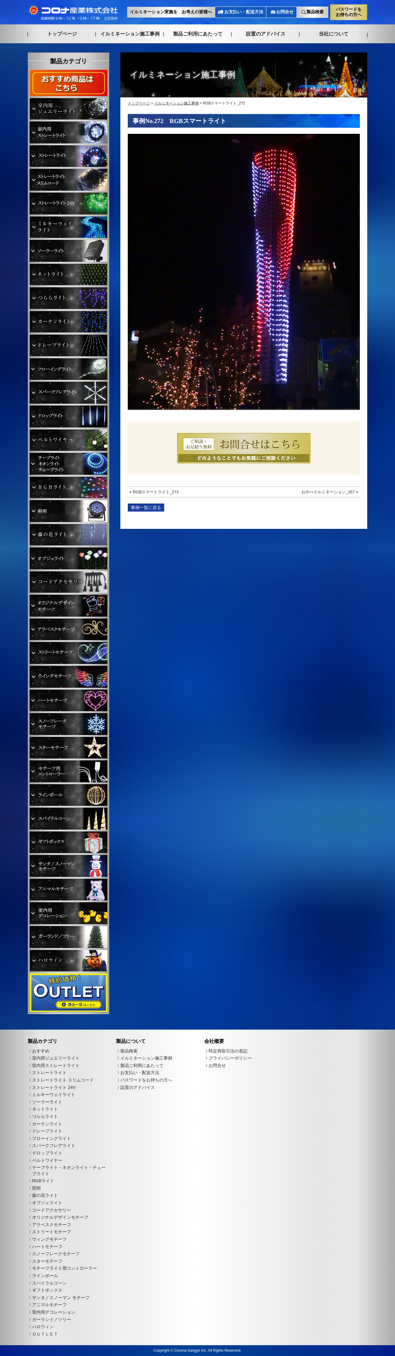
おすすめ (40, 1050)
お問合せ (284, 12)
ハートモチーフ (47, 1246)
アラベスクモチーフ (51, 1224)
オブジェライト (47, 1202)
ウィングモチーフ (49, 1239)
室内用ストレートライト (56, 1065)
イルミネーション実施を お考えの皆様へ (171, 12)
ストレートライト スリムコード (63, 1080)
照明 (36, 1188)
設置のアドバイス (265, 33)
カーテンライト (47, 1123)
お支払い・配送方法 (243, 12)
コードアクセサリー (51, 1210)
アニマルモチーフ (49, 1304)
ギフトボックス (47, 1290)
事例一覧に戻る (146, 507)
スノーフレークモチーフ (56, 1253)
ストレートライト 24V (54, 1087)
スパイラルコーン (49, 1283)
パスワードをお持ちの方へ (349, 12)
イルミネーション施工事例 (130, 33)
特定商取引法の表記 (228, 1050)
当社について (333, 33)
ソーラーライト (47, 1101)
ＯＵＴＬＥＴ (45, 1334)
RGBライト (43, 1180)
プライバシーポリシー (230, 1058)
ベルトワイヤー (47, 1160)
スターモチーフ (47, 1261)
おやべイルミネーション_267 (328, 492)
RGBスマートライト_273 (156, 492)
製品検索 (315, 12)
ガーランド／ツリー (51, 1319)
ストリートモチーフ (51, 1231)
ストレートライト (49, 1072)
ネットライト (45, 1109)
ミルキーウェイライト (53, 1094)
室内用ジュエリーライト (56, 1058)
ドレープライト (47, 1131)
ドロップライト (47, 1152)
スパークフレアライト (53, 1145)
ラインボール (45, 1275)
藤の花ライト (45, 1195)
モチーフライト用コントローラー (64, 1268)
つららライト (45, 1116)
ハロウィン (43, 1326)
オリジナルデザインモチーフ (60, 1217)
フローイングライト (51, 1138)
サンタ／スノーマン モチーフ (60, 1297)
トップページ (62, 33)
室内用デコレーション (53, 1312)
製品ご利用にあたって (197, 33)
